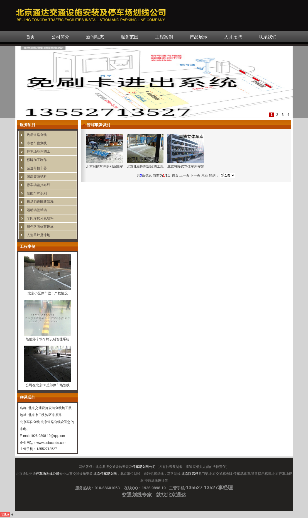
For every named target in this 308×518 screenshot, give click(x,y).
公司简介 (60, 37)
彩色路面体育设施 (40, 227)
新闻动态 (95, 37)
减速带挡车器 (37, 168)
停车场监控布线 (38, 185)
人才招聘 (233, 37)
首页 (30, 37)
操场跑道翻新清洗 (40, 202)
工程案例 (164, 37)
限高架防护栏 (37, 177)
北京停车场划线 (105, 474)
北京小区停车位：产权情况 (48, 293)
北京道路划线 (51, 422)
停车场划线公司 (144, 467)
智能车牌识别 (37, 193)
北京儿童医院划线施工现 (145, 166)
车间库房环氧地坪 (40, 218)
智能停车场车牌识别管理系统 (47, 339)
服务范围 (129, 37)
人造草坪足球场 (38, 235)
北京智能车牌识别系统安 (104, 166)
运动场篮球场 (37, 210)
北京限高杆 (190, 474)
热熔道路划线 (37, 135)
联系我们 (268, 37)
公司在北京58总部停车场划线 (47, 385)
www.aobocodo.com (51, 443)
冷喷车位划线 (37, 143)
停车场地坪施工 (38, 151)
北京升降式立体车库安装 (185, 166)
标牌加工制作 (37, 160)
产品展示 (198, 37)
